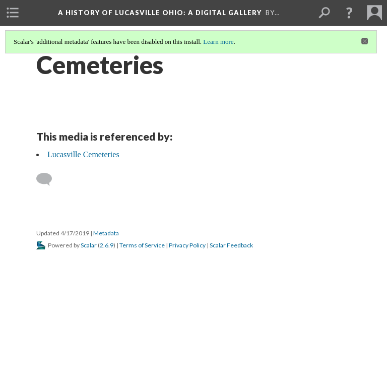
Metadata (106, 233)
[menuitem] (12, 12)
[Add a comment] (48, 179)
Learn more (218, 41)
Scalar (89, 245)
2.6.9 (106, 245)
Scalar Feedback (231, 245)
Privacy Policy (187, 245)
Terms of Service (142, 245)
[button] (349, 12)
